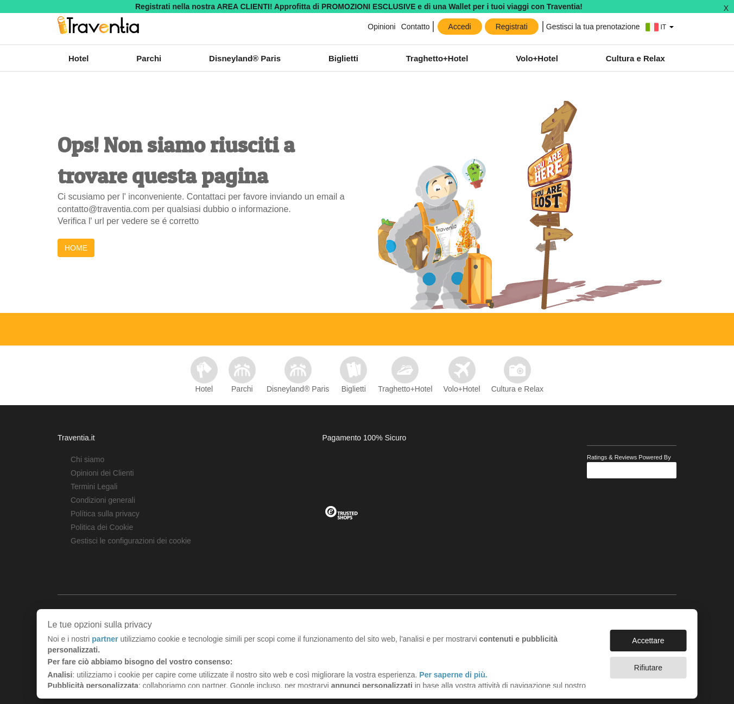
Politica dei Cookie (102, 527)
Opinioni (381, 26)
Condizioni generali (103, 500)
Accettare (648, 635)
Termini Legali (94, 486)
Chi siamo (87, 459)
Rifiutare (648, 662)
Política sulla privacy (105, 513)
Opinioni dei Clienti (102, 473)
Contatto (415, 26)
